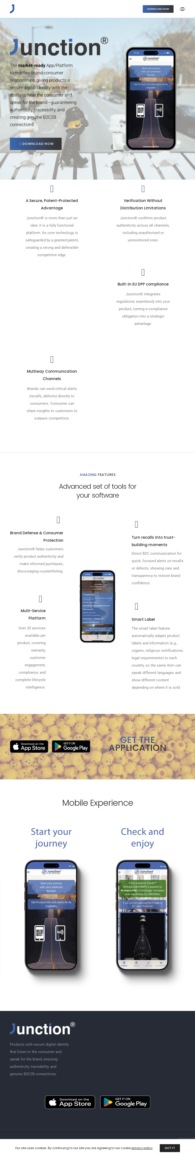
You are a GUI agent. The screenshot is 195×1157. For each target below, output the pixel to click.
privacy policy (142, 1148)
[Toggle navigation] (182, 9)
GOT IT (170, 1148)
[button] (158, 9)
